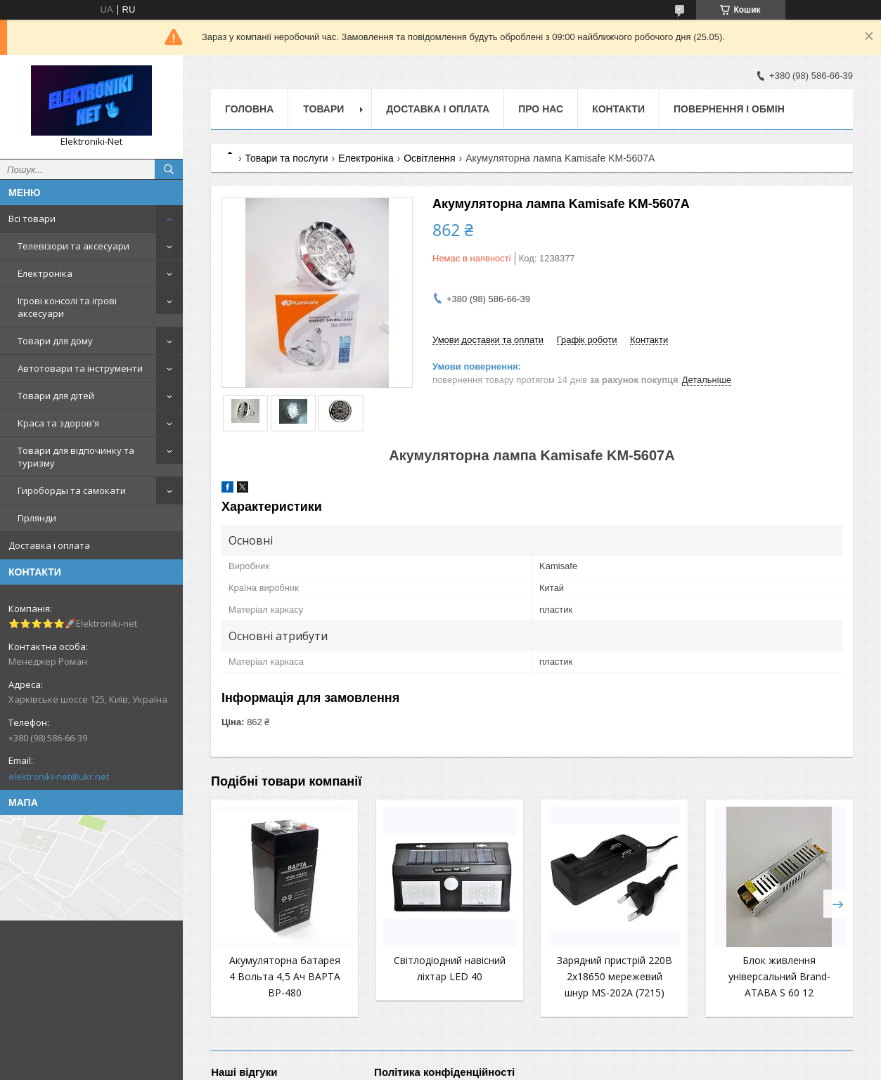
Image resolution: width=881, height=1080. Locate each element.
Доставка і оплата (49, 545)
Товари (323, 109)
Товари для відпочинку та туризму (76, 456)
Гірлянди (37, 518)
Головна (249, 109)
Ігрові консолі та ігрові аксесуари (67, 307)
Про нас (540, 109)
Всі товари (32, 218)
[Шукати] (169, 169)
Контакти (618, 109)
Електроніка (45, 273)
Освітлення (430, 158)
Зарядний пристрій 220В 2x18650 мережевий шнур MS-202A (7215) (614, 976)
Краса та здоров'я (58, 423)
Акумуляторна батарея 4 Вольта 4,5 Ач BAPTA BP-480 (284, 976)
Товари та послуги (286, 158)
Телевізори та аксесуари (73, 246)
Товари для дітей (56, 395)
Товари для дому (55, 340)
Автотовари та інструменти (80, 368)
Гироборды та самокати (72, 490)
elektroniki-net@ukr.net (58, 776)
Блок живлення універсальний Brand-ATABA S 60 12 (779, 976)
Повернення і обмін (729, 109)
